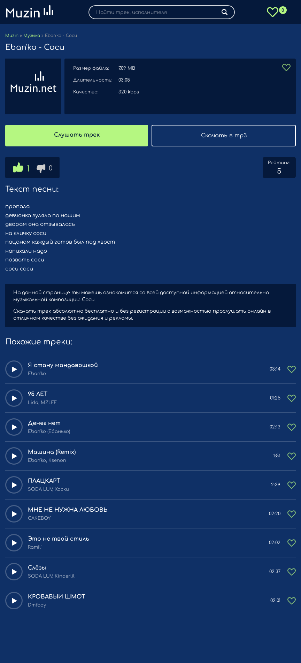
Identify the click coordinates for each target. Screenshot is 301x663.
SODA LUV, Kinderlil (51, 576)
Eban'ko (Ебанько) (49, 431)
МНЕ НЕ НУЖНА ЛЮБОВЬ (67, 510)
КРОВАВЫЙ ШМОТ (56, 597)
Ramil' (34, 547)
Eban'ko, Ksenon (47, 460)
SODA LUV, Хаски (48, 489)
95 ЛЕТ (38, 394)
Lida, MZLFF (42, 402)
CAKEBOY (39, 518)
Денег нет (44, 423)
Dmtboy (37, 605)
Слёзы (37, 568)
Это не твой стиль (58, 539)
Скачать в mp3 (224, 135)
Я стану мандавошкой (63, 365)
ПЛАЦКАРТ (44, 481)
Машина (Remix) (52, 452)
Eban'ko (37, 373)
